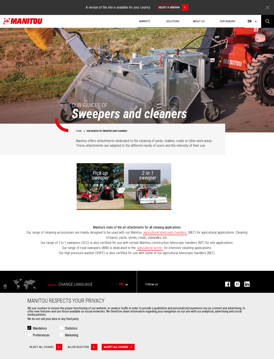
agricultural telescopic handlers (165, 232)
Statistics (71, 328)
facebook (225, 284)
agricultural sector (149, 248)
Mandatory (40, 328)
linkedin (245, 284)
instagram (235, 284)
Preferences (41, 335)
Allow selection (82, 347)
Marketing (71, 335)
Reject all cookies (46, 347)
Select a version (173, 7)
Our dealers (227, 21)
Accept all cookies (119, 347)
